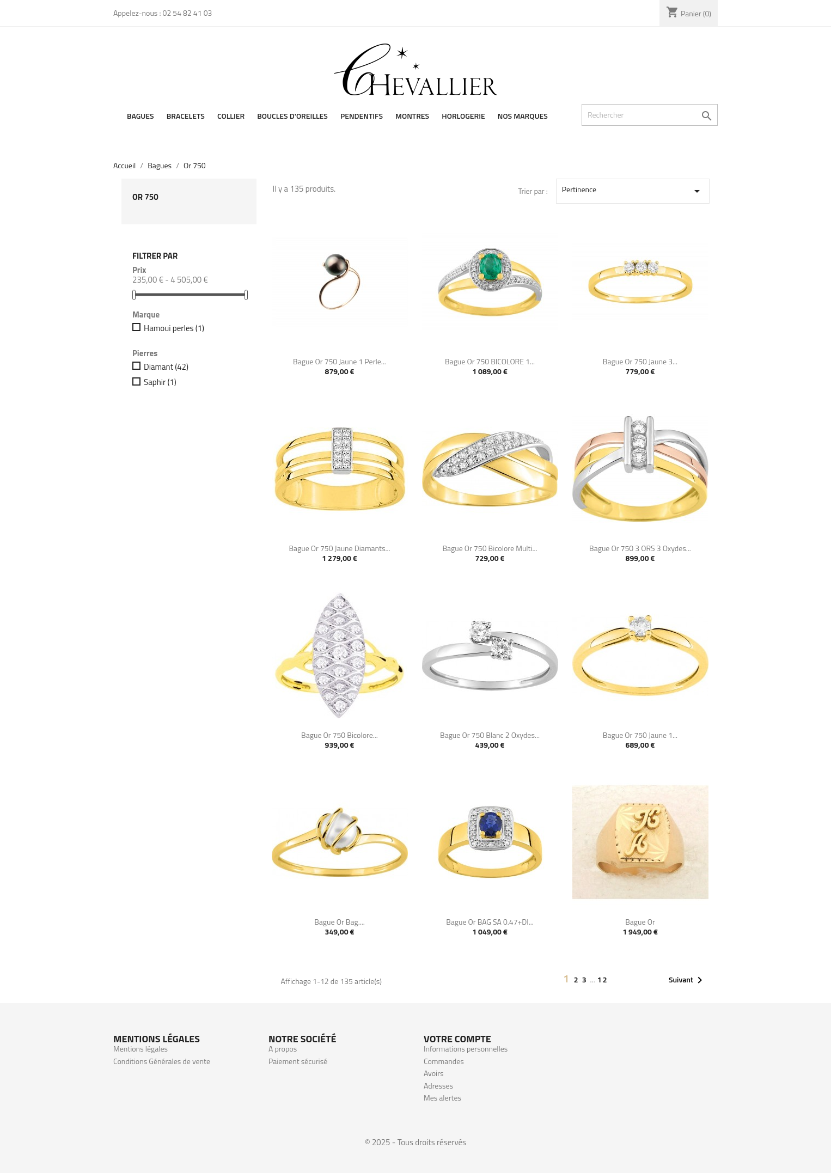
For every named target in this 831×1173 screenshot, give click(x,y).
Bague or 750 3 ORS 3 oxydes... (640, 548)
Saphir (160, 382)
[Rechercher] (650, 115)
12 (602, 979)
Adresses (438, 1085)
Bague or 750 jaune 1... (640, 735)
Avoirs (434, 1073)
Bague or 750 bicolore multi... (489, 548)
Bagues (140, 115)
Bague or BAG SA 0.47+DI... (490, 921)
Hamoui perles (174, 328)
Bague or (640, 921)
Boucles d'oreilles (292, 115)
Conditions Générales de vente (161, 1061)
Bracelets (186, 115)
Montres (412, 115)
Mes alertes (442, 1097)
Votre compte (457, 1038)
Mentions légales (140, 1048)
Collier (231, 115)
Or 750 (145, 197)
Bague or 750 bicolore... (339, 735)
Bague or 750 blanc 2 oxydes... (490, 735)
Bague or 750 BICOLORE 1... (490, 361)
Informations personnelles (466, 1048)
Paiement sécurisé (297, 1061)
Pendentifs (361, 115)
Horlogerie (463, 115)
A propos (282, 1048)
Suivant (687, 980)
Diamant (166, 367)
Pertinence (633, 191)
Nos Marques (523, 115)
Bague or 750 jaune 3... (640, 361)
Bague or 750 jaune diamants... (339, 548)
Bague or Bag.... (339, 921)
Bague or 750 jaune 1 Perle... (339, 361)
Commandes (444, 1061)
